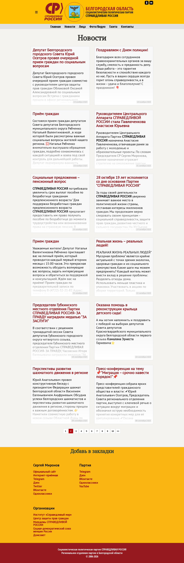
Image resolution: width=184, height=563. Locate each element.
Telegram (38, 479)
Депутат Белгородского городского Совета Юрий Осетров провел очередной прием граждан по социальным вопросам (60, 76)
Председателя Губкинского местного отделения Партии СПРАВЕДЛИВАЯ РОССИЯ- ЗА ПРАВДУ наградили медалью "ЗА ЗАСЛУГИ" (60, 331)
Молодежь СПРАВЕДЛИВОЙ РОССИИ (50, 523)
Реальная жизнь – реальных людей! (124, 267)
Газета (113, 26)
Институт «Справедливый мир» (52, 514)
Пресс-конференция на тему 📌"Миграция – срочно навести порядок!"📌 (124, 395)
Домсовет (39, 535)
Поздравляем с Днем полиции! (124, 76)
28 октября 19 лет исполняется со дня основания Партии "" (124, 204)
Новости (70, 26)
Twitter (37, 486)
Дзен (36, 482)
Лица (82, 26)
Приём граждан (60, 140)
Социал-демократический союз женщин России (52, 530)
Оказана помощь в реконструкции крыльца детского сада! (124, 331)
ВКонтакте (39, 490)
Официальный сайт (44, 471)
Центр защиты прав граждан (50, 518)
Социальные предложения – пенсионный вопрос (60, 204)
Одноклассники (42, 493)
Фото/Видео (97, 26)
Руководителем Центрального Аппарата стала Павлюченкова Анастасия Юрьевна (124, 140)
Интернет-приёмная (45, 475)
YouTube (84, 486)
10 (113, 431)
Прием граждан (60, 267)
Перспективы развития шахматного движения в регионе (60, 395)
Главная (55, 26)
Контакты (127, 26)
